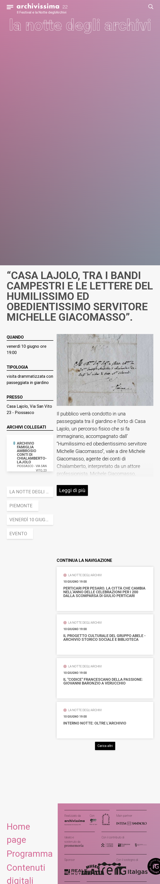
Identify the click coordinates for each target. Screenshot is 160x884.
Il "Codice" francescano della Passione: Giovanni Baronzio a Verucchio (103, 681)
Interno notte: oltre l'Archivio (94, 723)
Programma (30, 854)
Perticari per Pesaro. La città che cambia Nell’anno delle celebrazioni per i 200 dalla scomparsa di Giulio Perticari (104, 592)
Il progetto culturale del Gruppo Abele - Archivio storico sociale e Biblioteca (104, 637)
